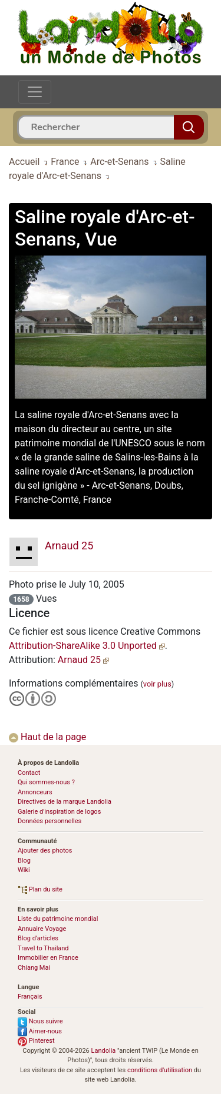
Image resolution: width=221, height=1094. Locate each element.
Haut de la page (47, 736)
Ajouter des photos (45, 850)
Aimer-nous (40, 1031)
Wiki (24, 870)
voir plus (157, 683)
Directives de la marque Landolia (64, 801)
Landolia (103, 1051)
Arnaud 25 (83, 659)
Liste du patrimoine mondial (58, 919)
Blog (24, 860)
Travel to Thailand (43, 948)
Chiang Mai (34, 968)
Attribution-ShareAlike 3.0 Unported (87, 645)
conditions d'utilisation (159, 1070)
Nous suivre (40, 1021)
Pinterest (36, 1041)
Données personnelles (49, 821)
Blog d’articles (38, 938)
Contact (29, 773)
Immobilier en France (48, 958)
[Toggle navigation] (34, 92)
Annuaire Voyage (42, 929)
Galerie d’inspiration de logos (59, 811)
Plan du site (40, 889)
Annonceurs (35, 792)
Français (30, 996)
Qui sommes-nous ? (46, 782)
